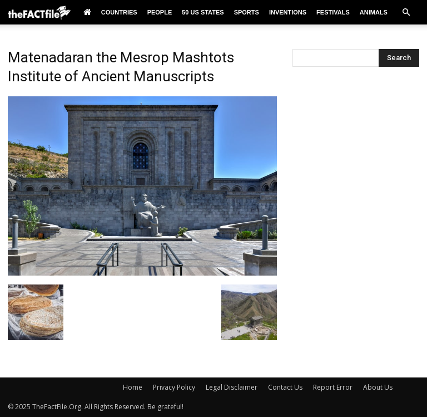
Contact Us (285, 387)
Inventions (287, 12)
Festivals (333, 12)
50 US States (203, 12)
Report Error (332, 387)
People (159, 12)
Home (132, 387)
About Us (378, 387)
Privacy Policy (174, 387)
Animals (374, 12)
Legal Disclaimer (231, 387)
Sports (246, 12)
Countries (119, 12)
